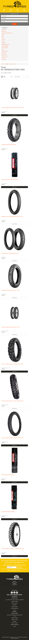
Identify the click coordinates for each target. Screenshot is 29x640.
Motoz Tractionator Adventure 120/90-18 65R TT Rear (12, 363)
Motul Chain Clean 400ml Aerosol (8, 474)
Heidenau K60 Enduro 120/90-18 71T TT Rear (11, 290)
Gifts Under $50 (5, 47)
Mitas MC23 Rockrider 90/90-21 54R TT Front (11, 327)
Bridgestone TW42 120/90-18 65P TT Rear (10, 253)
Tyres (3, 49)
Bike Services (4, 29)
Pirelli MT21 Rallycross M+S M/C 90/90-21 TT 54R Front (13, 107)
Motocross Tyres (5, 55)
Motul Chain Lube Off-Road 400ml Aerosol (10, 179)
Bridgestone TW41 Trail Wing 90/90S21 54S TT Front (12, 216)
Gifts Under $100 (5, 46)
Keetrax (16, 638)
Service (3, 41)
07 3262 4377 (14, 584)
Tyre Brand (4, 59)
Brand (3, 34)
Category (3, 39)
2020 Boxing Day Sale (6, 44)
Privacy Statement (24, 637)
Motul (3, 37)
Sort (11, 76)
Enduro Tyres (4, 52)
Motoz (3, 36)
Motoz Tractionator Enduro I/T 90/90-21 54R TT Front (12, 437)
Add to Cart (14, 115)
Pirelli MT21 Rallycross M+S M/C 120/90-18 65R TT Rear (13, 548)
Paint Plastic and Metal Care (7, 33)
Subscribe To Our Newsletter (14, 565)
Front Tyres (4, 54)
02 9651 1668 (14, 582)
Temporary (4, 42)
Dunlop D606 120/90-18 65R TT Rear (9, 144)
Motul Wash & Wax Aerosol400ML (8, 511)
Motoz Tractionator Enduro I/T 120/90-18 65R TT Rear (12, 400)
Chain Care (4, 31)
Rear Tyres (4, 57)
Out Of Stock (14, 223)
